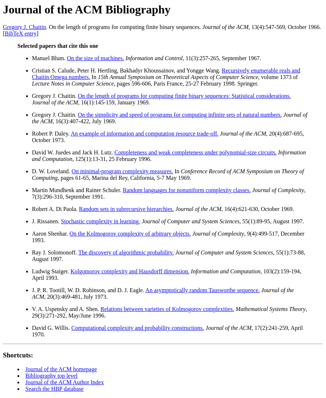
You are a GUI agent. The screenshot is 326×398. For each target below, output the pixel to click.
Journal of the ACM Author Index (64, 382)
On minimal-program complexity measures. (122, 171)
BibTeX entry (20, 33)
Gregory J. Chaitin (24, 27)
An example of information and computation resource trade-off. (145, 133)
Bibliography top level (51, 376)
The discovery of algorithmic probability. (126, 252)
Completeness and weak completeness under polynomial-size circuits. (196, 152)
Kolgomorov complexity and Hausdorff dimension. (129, 271)
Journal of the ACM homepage (61, 369)
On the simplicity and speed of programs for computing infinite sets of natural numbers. (180, 115)
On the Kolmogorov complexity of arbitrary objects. (130, 234)
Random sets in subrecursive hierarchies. (126, 209)
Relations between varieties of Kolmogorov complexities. (167, 309)
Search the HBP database (54, 389)
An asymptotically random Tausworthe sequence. (202, 290)
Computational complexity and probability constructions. (137, 328)
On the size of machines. (95, 58)
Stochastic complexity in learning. (100, 221)
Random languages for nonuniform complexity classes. (187, 190)
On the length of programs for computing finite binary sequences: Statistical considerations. (184, 96)
